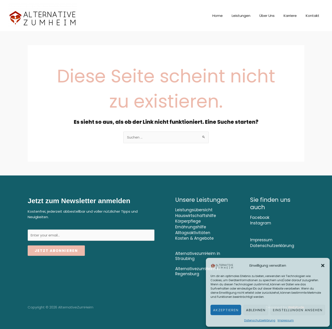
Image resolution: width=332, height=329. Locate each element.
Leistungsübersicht (194, 210)
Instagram (260, 223)
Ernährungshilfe (190, 226)
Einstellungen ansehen (298, 310)
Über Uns (272, 15)
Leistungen (248, 15)
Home (227, 15)
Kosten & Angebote (194, 238)
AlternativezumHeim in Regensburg (197, 270)
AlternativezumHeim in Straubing (197, 255)
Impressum (286, 320)
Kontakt (313, 15)
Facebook (259, 217)
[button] (322, 265)
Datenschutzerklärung (259, 320)
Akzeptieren (226, 310)
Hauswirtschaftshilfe (195, 215)
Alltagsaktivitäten (192, 232)
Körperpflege (188, 221)
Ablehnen (256, 310)
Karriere (293, 15)
